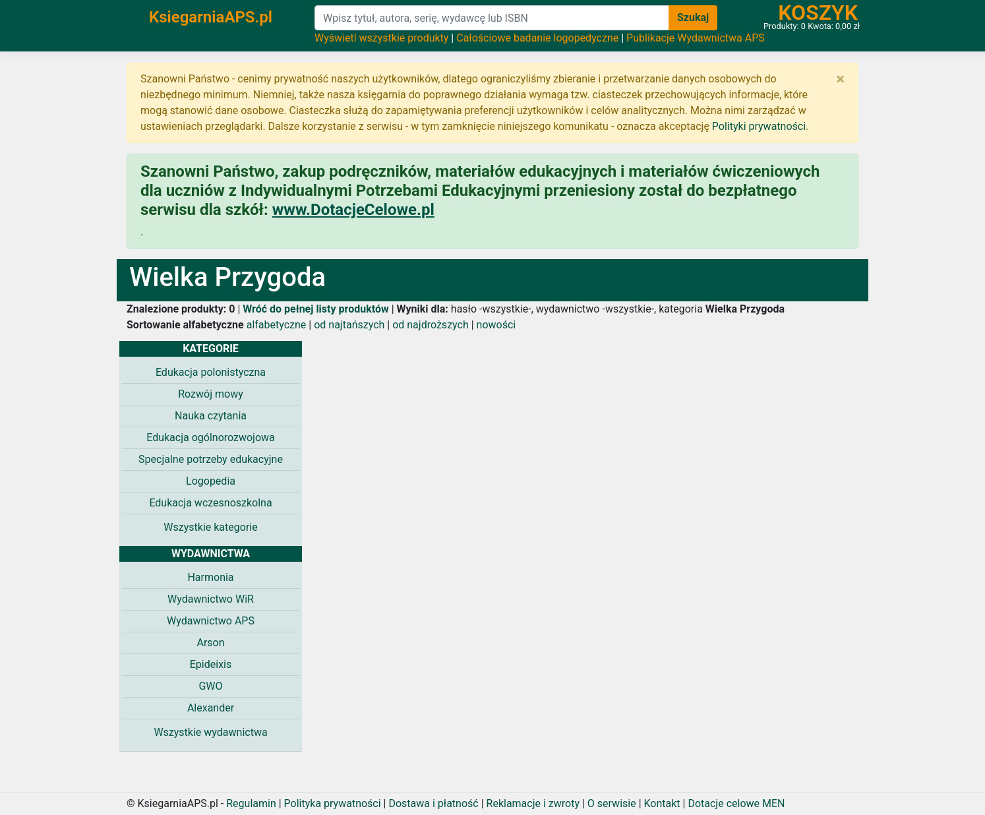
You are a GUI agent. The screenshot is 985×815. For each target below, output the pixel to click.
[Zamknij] (840, 79)
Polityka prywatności (332, 803)
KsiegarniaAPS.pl (210, 17)
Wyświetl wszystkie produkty (381, 38)
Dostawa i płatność (433, 803)
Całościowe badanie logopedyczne (537, 38)
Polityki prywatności (759, 126)
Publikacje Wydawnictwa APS (695, 38)
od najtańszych (349, 324)
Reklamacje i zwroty (533, 803)
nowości (496, 324)
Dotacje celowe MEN (736, 803)
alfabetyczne (277, 324)
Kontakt (662, 803)
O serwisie (611, 803)
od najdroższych (430, 324)
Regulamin (251, 803)
